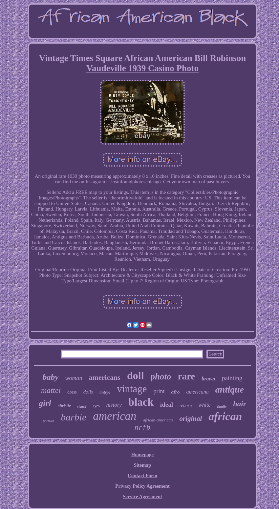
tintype (104, 392)
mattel (51, 390)
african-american (158, 419)
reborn (186, 405)
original (190, 418)
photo (161, 376)
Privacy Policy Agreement (142, 486)
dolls (88, 392)
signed (81, 406)
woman (73, 378)
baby (51, 377)
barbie (73, 417)
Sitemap (142, 465)
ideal (166, 404)
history (114, 405)
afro (175, 392)
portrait (48, 421)
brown (208, 378)
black (141, 402)
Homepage (142, 454)
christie (64, 405)
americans (104, 377)
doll (135, 375)
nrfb (142, 428)
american (114, 416)
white (205, 405)
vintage (132, 389)
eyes (96, 405)
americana (197, 392)
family (221, 406)
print (159, 391)
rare (186, 376)
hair (239, 404)
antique (229, 389)
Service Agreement (142, 496)
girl (45, 403)
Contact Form (142, 475)
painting (232, 378)
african (225, 416)
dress (72, 392)
